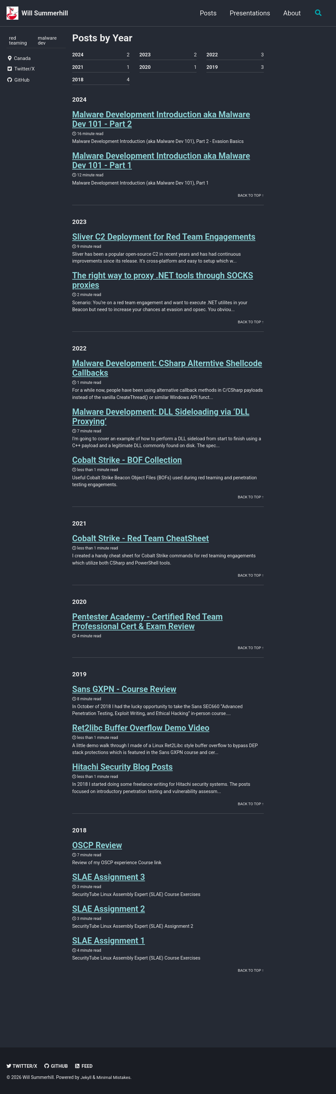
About (290, 13)
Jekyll (86, 1077)
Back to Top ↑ (250, 199)
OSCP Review (97, 863)
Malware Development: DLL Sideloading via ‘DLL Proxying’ (160, 424)
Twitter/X (22, 1066)
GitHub (57, 1066)
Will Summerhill (45, 13)
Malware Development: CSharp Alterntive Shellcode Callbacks (167, 375)
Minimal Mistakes (115, 1077)
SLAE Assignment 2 (108, 929)
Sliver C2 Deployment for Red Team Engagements (163, 241)
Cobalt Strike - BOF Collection (127, 469)
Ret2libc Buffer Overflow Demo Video (140, 743)
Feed (85, 1066)
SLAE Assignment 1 (108, 961)
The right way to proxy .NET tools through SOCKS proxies (162, 285)
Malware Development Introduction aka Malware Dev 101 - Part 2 (161, 121)
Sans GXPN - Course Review (124, 703)
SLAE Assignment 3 (108, 896)
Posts (206, 13)
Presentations (248, 13)
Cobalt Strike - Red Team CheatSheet (140, 549)
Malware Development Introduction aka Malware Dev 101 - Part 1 (161, 163)
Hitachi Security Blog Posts (122, 783)
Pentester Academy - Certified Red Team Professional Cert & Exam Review (147, 634)
